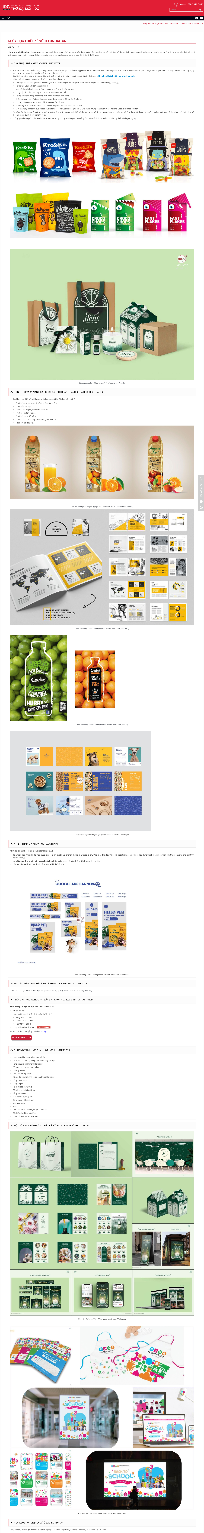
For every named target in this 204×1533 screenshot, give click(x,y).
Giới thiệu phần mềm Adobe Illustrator (37, 64)
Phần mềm (174, 24)
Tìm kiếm (200, 10)
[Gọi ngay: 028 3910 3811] (201, 508)
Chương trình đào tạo (160, 24)
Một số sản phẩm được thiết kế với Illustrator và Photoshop (51, 1126)
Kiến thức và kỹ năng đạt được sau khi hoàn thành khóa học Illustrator (58, 392)
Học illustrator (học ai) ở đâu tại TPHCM (38, 1523)
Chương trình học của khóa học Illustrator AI (42, 1050)
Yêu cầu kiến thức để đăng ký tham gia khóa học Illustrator (50, 984)
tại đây (44, 1032)
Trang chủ (146, 24)
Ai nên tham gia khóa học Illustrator (36, 844)
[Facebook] (201, 502)
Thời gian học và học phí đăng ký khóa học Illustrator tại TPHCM (53, 1000)
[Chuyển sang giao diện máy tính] (8, 18)
